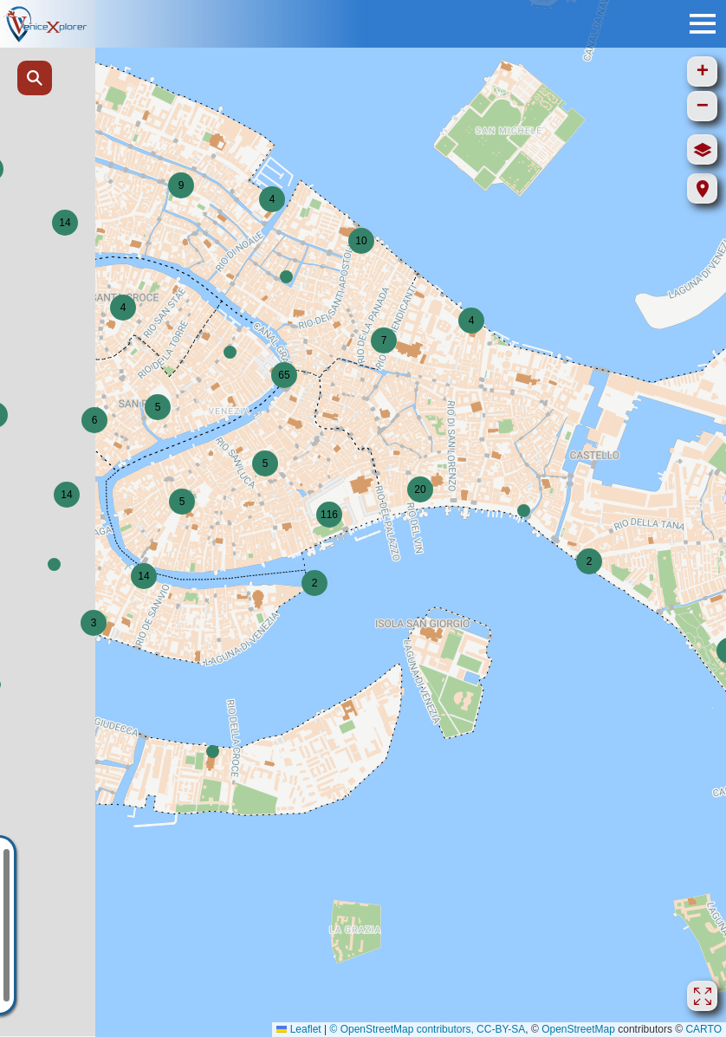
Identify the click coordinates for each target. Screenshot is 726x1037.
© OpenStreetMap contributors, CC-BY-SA (427, 1029)
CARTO (703, 1029)
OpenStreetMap (578, 1029)
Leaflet (298, 1029)
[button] (272, 199)
